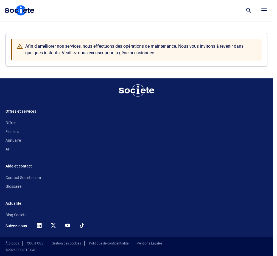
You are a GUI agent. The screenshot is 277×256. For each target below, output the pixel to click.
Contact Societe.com (23, 177)
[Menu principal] (264, 10)
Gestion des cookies (66, 243)
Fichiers (12, 131)
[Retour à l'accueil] (136, 90)
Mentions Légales (149, 243)
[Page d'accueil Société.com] (19, 10)
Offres (10, 123)
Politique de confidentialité (108, 243)
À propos (12, 243)
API (8, 149)
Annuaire (13, 140)
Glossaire (13, 186)
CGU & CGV (35, 243)
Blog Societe (15, 215)
